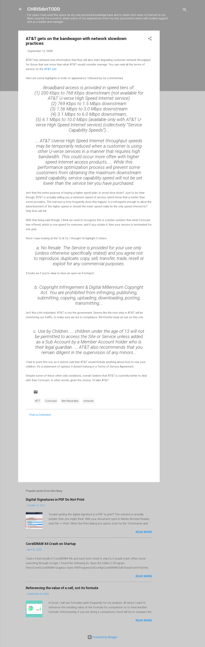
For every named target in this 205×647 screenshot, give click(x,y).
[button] (150, 39)
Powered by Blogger (102, 637)
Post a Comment (40, 414)
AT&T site (50, 69)
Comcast (51, 401)
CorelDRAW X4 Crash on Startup (51, 544)
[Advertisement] (175, 87)
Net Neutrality (70, 401)
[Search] (184, 10)
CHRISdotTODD (43, 9)
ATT (37, 401)
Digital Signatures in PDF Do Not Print (55, 499)
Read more (144, 532)
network (88, 401)
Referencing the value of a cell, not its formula (62, 588)
